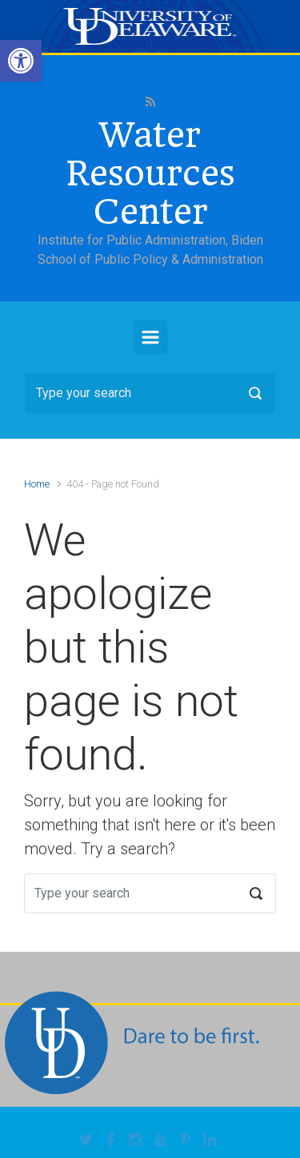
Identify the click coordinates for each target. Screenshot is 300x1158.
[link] (21, 61)
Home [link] (37, 484)
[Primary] (150, 337)
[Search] (150, 393)
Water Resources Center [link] (150, 173)
